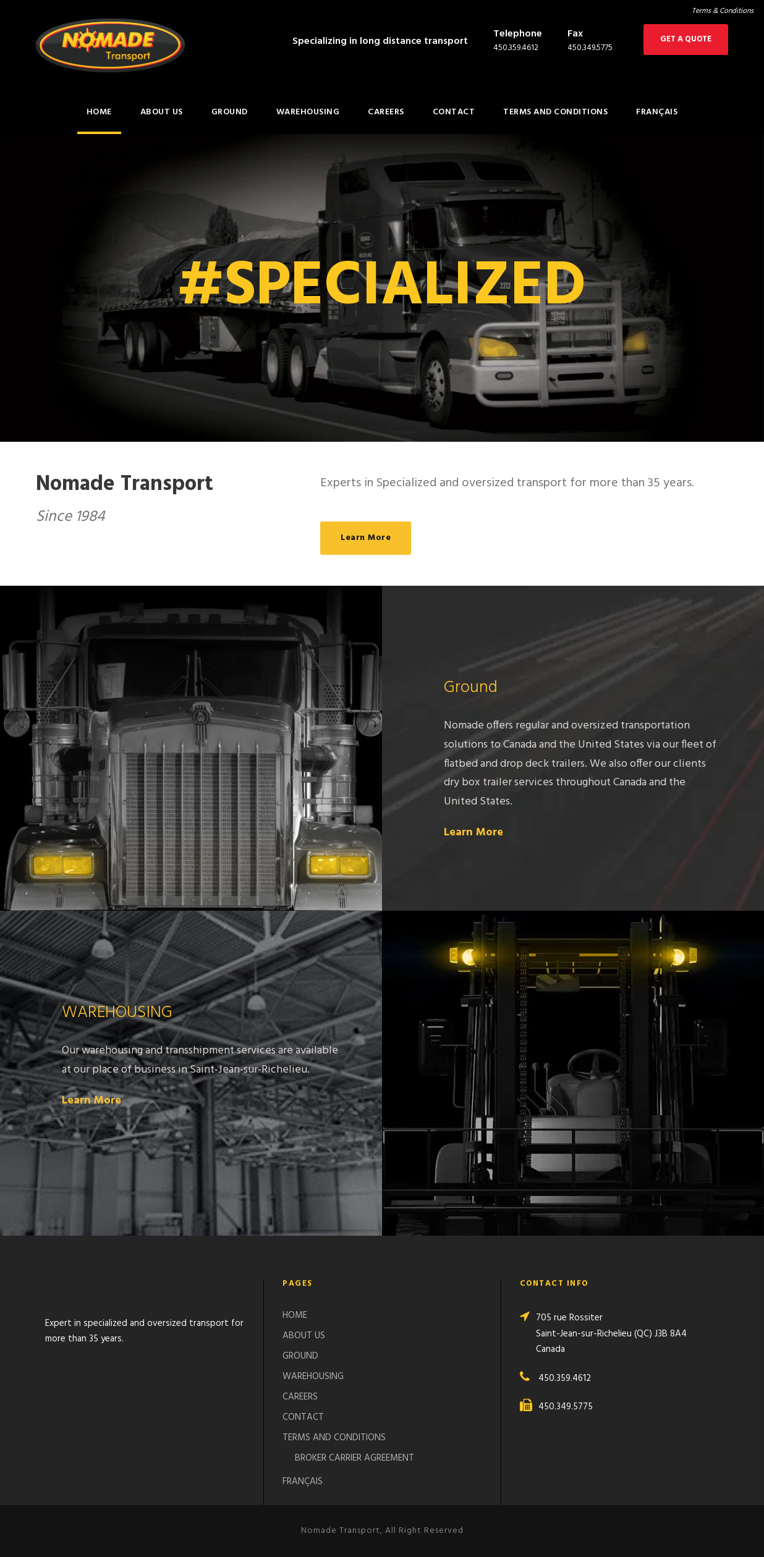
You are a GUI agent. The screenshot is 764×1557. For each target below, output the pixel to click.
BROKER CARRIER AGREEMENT (354, 1458)
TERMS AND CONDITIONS (555, 112)
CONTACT (454, 112)
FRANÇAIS (656, 112)
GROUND (229, 112)
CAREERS (386, 112)
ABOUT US (161, 112)
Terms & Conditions (722, 11)
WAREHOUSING (308, 112)
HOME (99, 112)
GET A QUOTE (685, 39)
